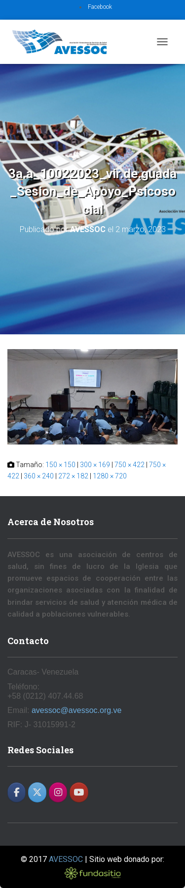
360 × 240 (39, 476)
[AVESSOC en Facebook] (16, 792)
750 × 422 (129, 465)
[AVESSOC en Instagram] (58, 792)
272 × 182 (73, 476)
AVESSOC (66, 859)
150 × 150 (60, 465)
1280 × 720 (110, 476)
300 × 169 (95, 465)
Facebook (100, 6)
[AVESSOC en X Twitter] (37, 792)
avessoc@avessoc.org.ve (77, 710)
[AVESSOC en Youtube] (79, 792)
